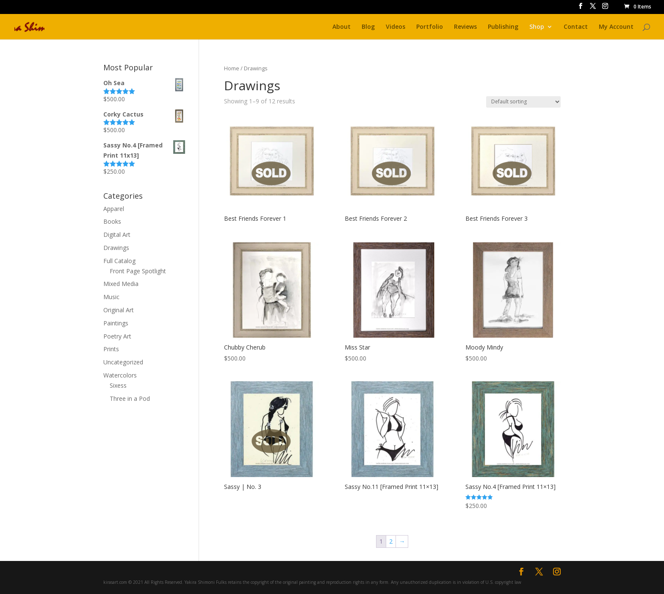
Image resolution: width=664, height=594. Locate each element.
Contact (576, 27)
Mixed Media (120, 284)
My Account (616, 27)
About (341, 27)
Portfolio (429, 27)
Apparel (113, 209)
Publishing (503, 27)
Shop (536, 27)
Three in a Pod (130, 398)
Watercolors (120, 375)
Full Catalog (119, 261)
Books (112, 221)
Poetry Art (117, 336)
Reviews (465, 27)
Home (231, 68)
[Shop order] (523, 102)
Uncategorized (123, 362)
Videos (395, 27)
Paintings (115, 323)
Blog (368, 27)
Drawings (116, 248)
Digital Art (116, 234)
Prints (111, 349)
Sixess (118, 385)
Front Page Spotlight (138, 271)
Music (111, 297)
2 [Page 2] (391, 541)
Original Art (118, 310)
